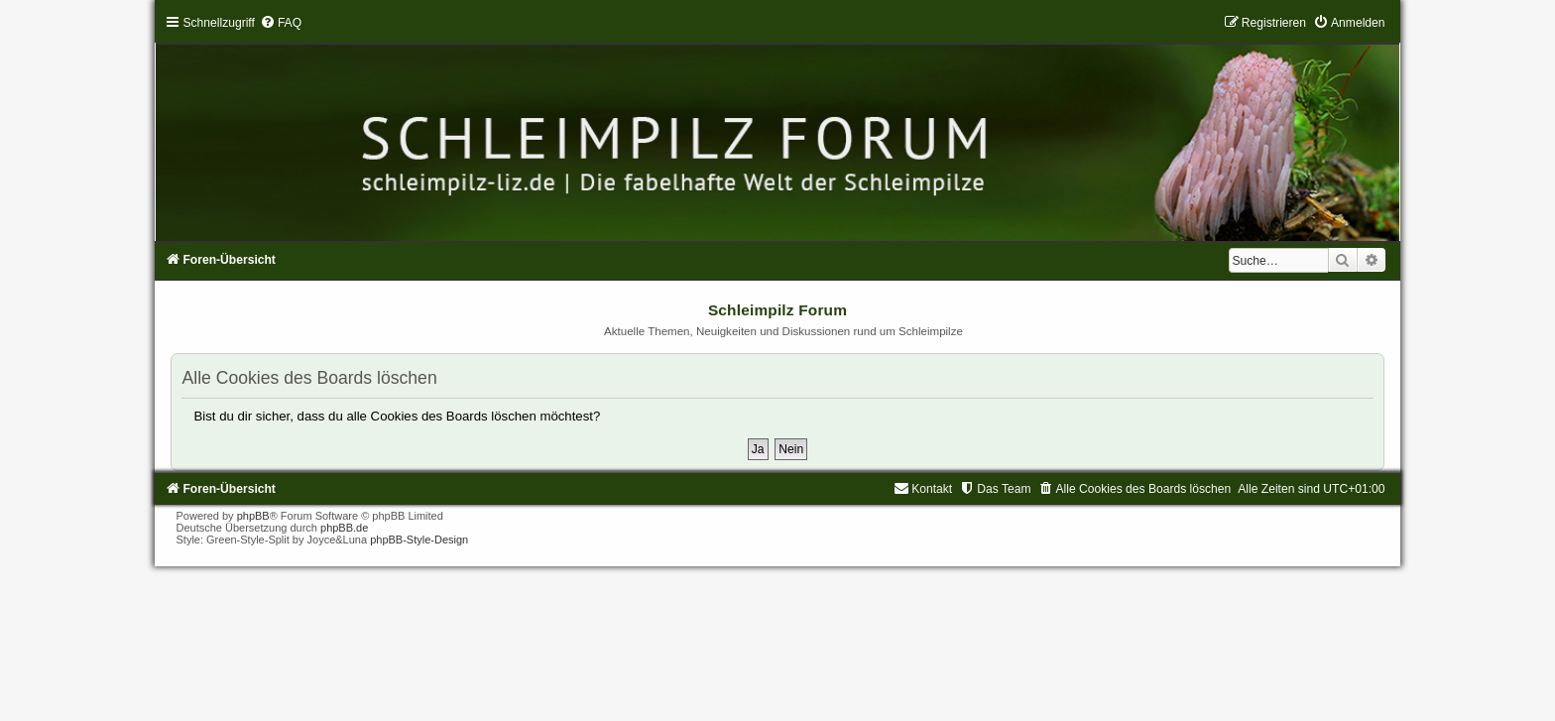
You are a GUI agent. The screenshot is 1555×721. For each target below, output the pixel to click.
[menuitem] (280, 23)
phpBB (253, 516)
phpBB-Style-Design (419, 539)
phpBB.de (344, 528)
